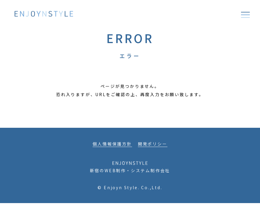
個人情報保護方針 (112, 145)
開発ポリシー (152, 145)
